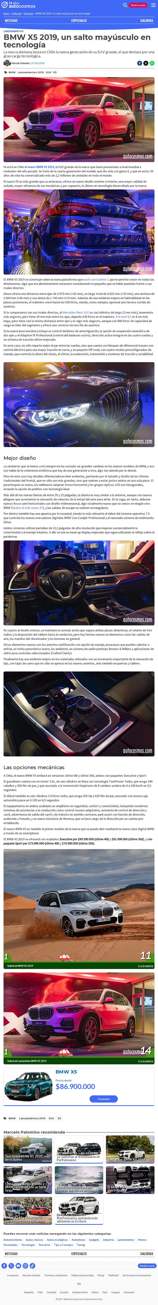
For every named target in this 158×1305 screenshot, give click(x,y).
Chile (40, 1292)
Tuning (81, 1244)
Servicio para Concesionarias (137, 1275)
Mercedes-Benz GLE (76, 312)
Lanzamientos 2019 (31, 72)
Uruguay (115, 1292)
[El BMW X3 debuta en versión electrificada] (130, 1180)
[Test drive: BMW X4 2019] (130, 1149)
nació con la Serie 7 (95, 279)
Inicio (6, 13)
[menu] (153, 5)
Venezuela (129, 1292)
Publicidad (113, 1275)
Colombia (51, 1292)
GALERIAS (146, 20)
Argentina (29, 1292)
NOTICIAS (11, 20)
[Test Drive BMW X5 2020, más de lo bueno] (28, 1149)
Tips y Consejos (63, 1244)
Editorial (16, 13)
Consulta (104, 1099)
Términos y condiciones (56, 1275)
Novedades (10, 1244)
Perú (105, 1292)
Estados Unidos (80, 1292)
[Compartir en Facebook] (139, 63)
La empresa (13, 1275)
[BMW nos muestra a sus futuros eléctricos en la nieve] (79, 1180)
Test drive (44, 1244)
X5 (55, 72)
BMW (12, 72)
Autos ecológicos (57, 1239)
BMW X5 (66, 1072)
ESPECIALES (79, 20)
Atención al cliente (31, 1275)
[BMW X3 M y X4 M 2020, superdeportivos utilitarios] (28, 1211)
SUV (48, 72)
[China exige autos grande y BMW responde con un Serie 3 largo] (28, 1180)
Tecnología (28, 1244)
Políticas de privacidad (82, 1275)
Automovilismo (13, 1239)
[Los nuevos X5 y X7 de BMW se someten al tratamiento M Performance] (79, 1149)
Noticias (28, 13)
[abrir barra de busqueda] (125, 5)
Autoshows (78, 1239)
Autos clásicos (34, 1239)
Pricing (101, 1275)
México (95, 1292)
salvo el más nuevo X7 (28, 508)
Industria (108, 1239)
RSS (79, 1283)
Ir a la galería (145, 965)
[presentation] (79, 906)
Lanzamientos (13, 31)
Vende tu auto (138, 5)
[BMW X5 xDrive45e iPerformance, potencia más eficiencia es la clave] (79, 1211)
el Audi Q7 (124, 317)
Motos (142, 1239)
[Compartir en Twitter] (145, 63)
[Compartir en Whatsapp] (152, 63)
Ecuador (64, 1292)
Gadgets (94, 1239)
